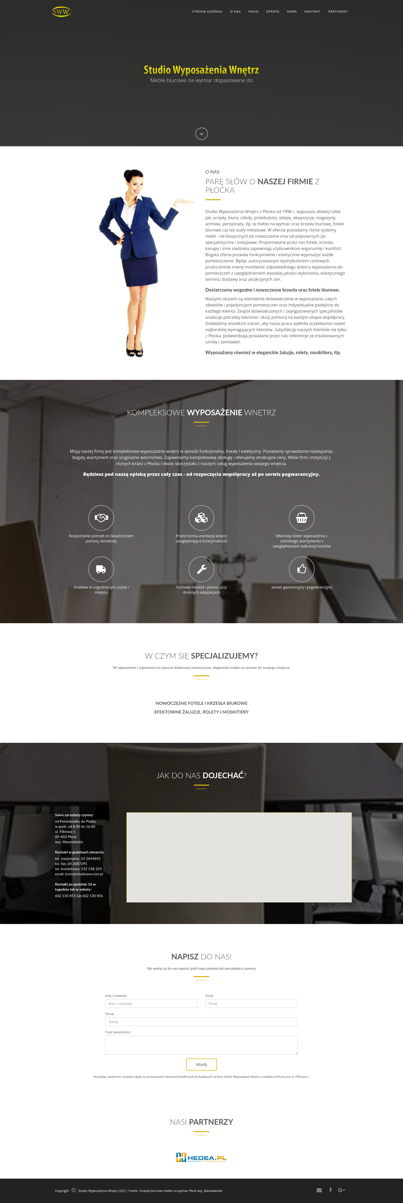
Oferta (272, 11)
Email (209, 996)
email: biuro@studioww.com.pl (79, 874)
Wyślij (201, 1064)
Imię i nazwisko (116, 996)
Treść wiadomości (118, 1032)
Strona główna (207, 11)
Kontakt (313, 11)
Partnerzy (338, 11)
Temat (109, 1014)
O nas (235, 11)
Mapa (292, 11)
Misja (254, 11)
